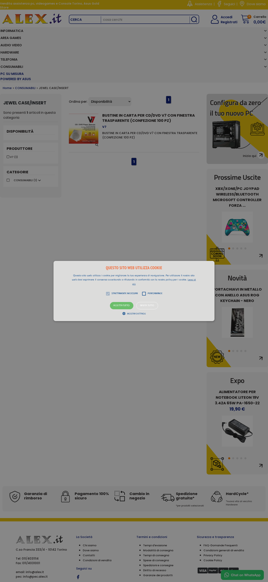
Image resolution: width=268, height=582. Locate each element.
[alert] (134, 291)
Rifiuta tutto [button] (147, 305)
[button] (134, 291)
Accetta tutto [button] (121, 305)
